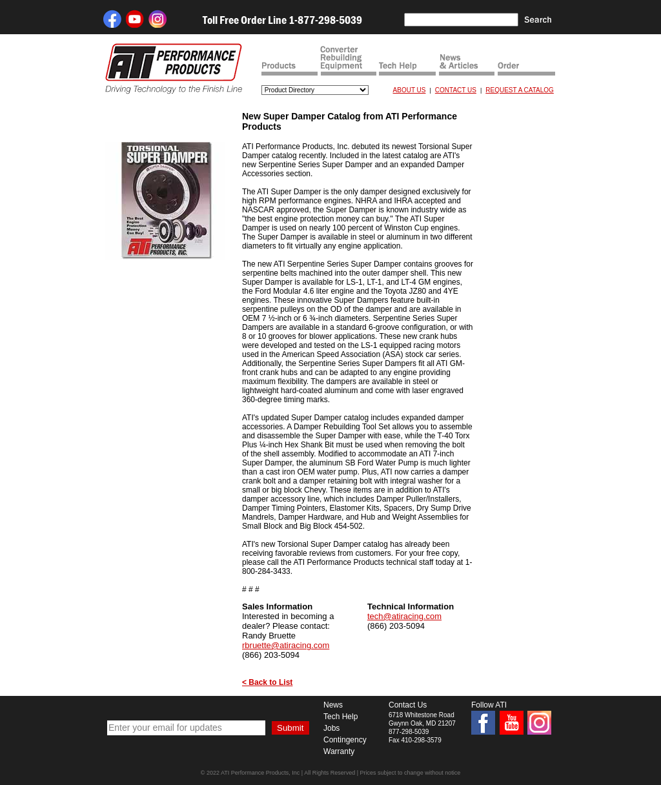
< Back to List (267, 682)
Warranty (338, 751)
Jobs (331, 728)
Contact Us (408, 704)
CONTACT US (455, 90)
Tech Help (340, 716)
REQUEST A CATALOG (519, 90)
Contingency (345, 739)
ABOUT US (409, 90)
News (333, 704)
